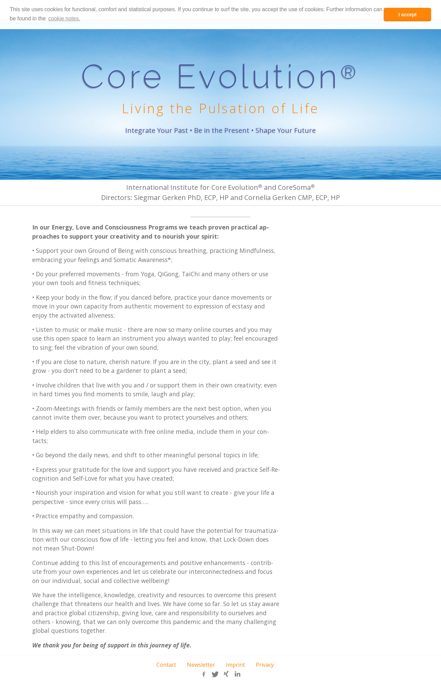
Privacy (265, 664)
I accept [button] (407, 14)
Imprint (235, 664)
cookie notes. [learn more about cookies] (64, 18)
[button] (203, 674)
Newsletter (201, 664)
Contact (166, 664)
